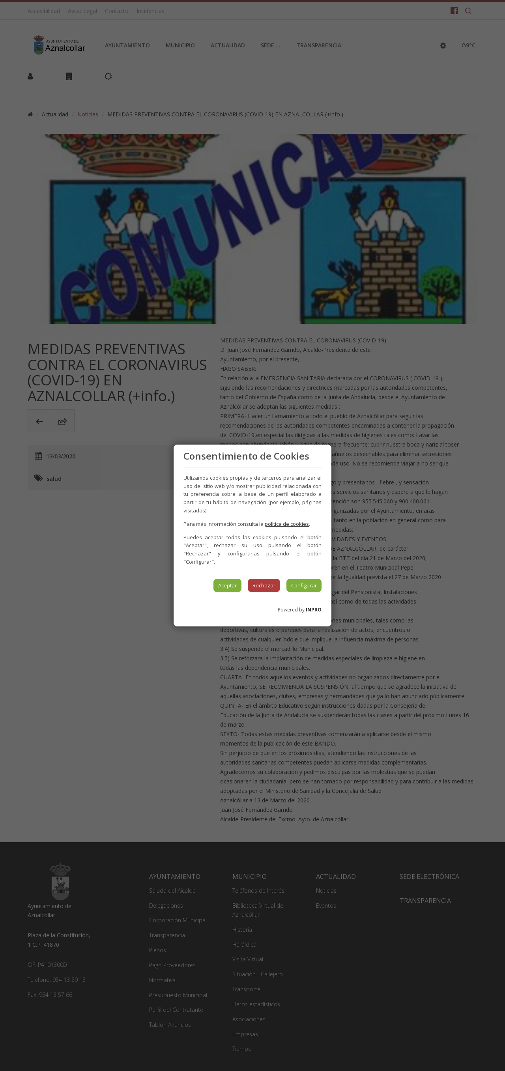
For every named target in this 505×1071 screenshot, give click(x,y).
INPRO (314, 609)
